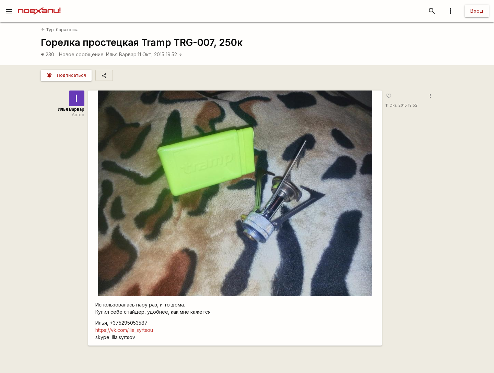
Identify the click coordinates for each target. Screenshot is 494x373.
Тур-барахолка (60, 29)
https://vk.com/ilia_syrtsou (124, 330)
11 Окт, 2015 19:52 (160, 54)
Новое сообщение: (82, 54)
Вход (476, 11)
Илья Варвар (121, 54)
